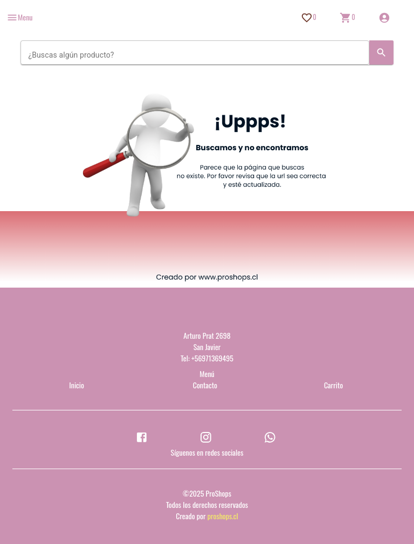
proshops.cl (223, 515)
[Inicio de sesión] (384, 18)
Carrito (333, 384)
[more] (19, 17)
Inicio (76, 384)
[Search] (381, 52)
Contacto (205, 384)
